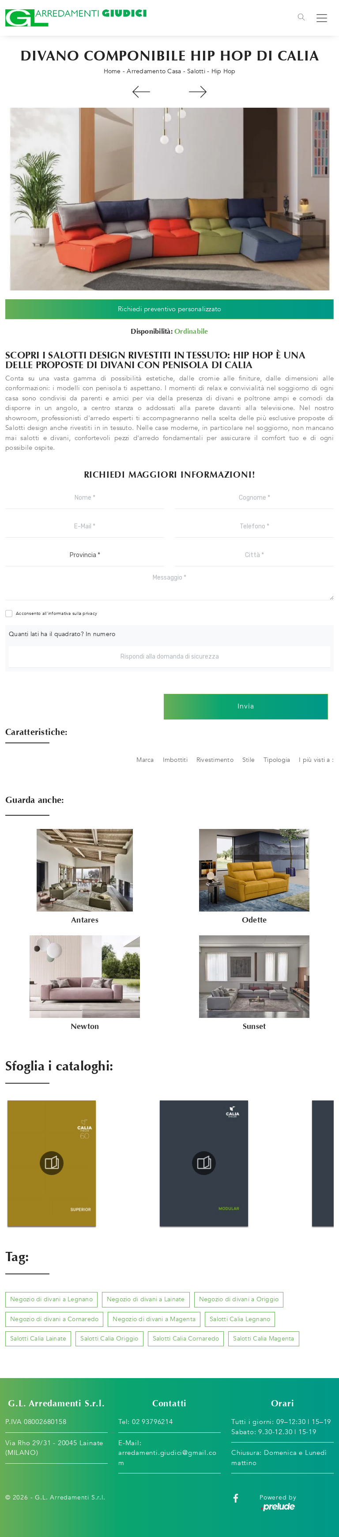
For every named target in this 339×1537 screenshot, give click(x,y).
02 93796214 (152, 1422)
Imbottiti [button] (175, 760)
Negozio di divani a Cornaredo (54, 1319)
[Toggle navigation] (301, 18)
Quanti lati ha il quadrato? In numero (62, 634)
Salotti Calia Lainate (38, 1338)
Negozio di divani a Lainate (146, 1299)
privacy (90, 613)
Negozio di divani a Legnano (51, 1299)
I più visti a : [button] (316, 760)
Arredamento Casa (154, 71)
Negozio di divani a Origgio (239, 1299)
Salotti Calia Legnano (240, 1319)
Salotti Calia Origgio (109, 1338)
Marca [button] (145, 760)
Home (112, 71)
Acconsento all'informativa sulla (56, 613)
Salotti (196, 71)
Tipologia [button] (277, 760)
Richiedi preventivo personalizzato (170, 309)
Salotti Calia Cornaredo (186, 1338)
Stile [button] (248, 760)
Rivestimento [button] (215, 760)
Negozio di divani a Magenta (154, 1319)
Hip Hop (223, 71)
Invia (245, 707)
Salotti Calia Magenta (263, 1338)
